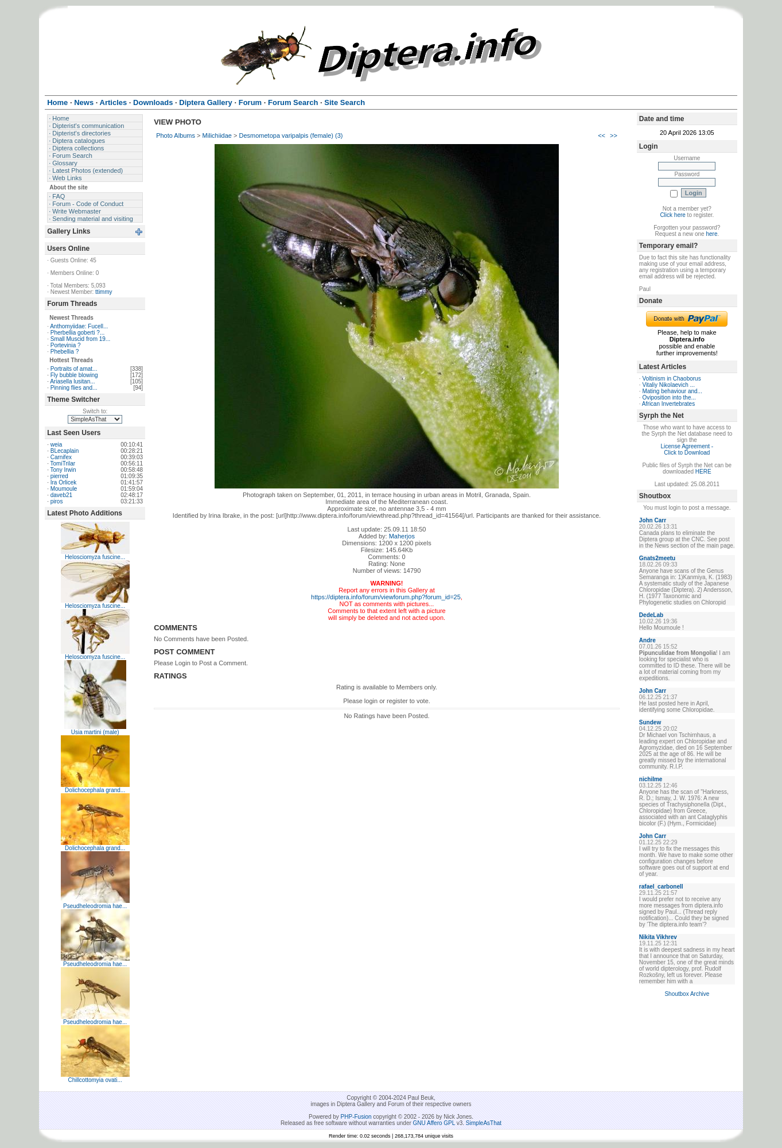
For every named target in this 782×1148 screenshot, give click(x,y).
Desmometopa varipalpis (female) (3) (291, 135)
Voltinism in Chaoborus (671, 378)
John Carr (652, 520)
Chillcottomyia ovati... (95, 1080)
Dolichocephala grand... (95, 790)
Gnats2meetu (657, 558)
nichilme (651, 779)
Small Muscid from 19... (80, 339)
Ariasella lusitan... (72, 381)
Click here (672, 215)
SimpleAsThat (483, 1123)
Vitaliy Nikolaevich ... (668, 385)
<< (601, 135)
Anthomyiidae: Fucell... (79, 326)
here (711, 234)
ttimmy (103, 292)
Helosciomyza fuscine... (95, 557)
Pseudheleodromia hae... (95, 906)
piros (56, 501)
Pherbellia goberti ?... (77, 332)
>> (613, 135)
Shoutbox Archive (686, 994)
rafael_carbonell (661, 886)
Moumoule (63, 489)
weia (56, 444)
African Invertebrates (668, 404)
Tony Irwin (63, 470)
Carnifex (61, 457)
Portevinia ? (65, 345)
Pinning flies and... (74, 388)
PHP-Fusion (356, 1117)
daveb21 (61, 495)
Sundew (650, 722)
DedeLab (651, 615)
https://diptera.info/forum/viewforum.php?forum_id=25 (386, 597)
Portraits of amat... (74, 369)
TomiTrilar (63, 463)
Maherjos (402, 536)
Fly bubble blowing (74, 375)
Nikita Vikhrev (658, 937)
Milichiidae (217, 135)
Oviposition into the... (668, 397)
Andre (647, 640)
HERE (703, 471)
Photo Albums (175, 135)
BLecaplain (64, 451)
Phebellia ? (64, 351)
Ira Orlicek (63, 482)
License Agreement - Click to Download (686, 449)
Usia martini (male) (95, 732)
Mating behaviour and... (672, 391)
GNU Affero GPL (434, 1123)
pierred (59, 476)
